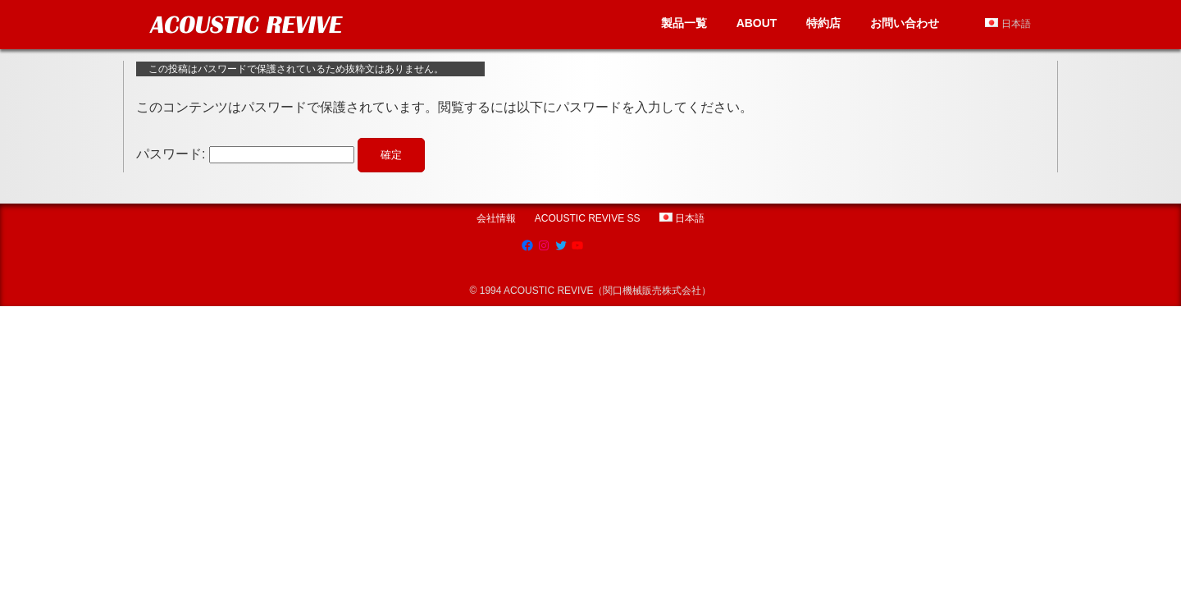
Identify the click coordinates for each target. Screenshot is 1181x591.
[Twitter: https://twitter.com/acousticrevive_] (561, 245)
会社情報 (496, 218)
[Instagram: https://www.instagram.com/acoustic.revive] (543, 245)
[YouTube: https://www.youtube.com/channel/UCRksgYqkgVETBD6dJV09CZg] (577, 245)
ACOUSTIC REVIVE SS (588, 218)
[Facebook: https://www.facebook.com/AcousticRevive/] (527, 245)
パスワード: (245, 154)
